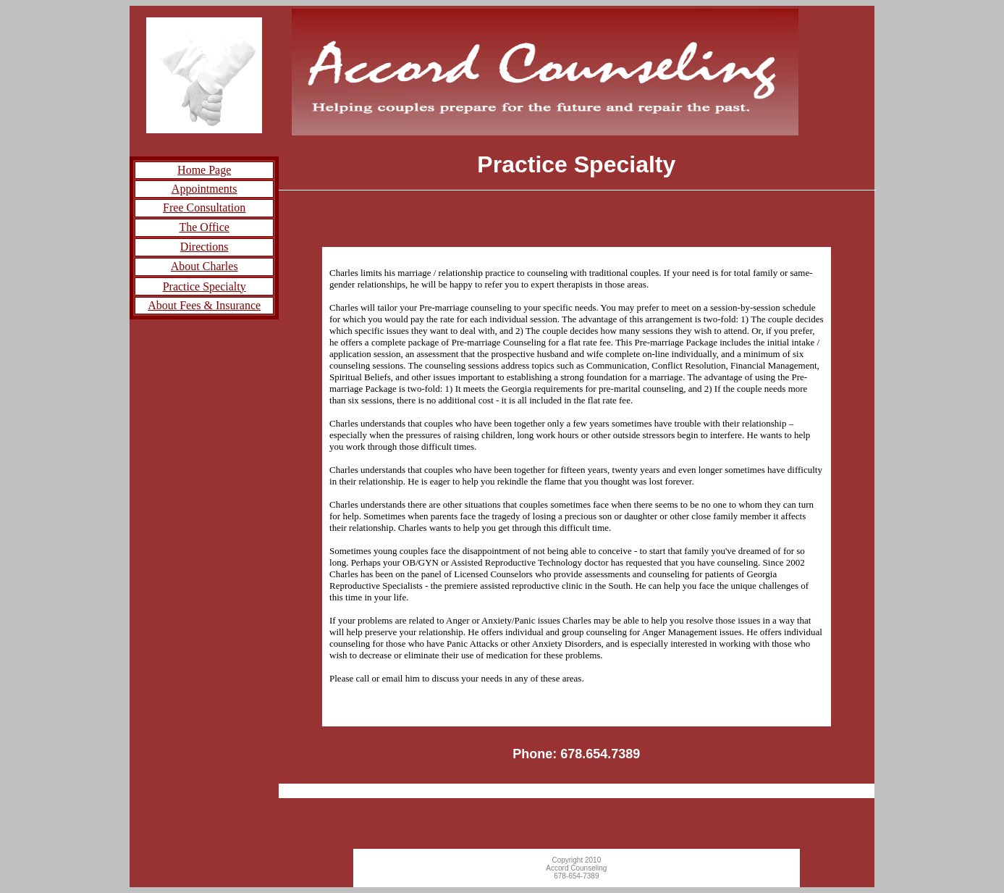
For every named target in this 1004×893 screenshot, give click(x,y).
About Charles (204, 266)
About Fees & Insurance (204, 305)
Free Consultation (204, 207)
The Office (204, 227)
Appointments (204, 189)
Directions (204, 246)
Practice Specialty (204, 286)
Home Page (204, 170)
